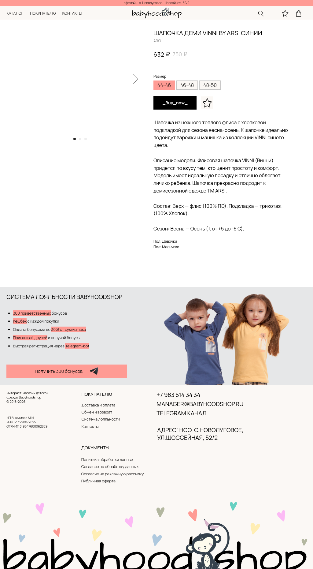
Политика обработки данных (107, 459)
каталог (14, 13)
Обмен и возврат (97, 412)
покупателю (43, 13)
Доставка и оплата (99, 405)
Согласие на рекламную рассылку (112, 474)
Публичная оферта (98, 481)
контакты (72, 13)
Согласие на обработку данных (110, 466)
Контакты (90, 426)
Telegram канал (181, 413)
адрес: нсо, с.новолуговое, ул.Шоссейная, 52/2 (200, 434)
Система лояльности (101, 419)
